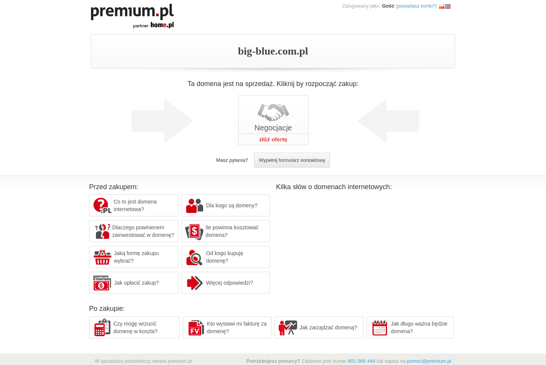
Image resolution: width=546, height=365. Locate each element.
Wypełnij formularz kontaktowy (292, 160)
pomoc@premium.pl (429, 361)
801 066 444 (361, 361)
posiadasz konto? (416, 6)
